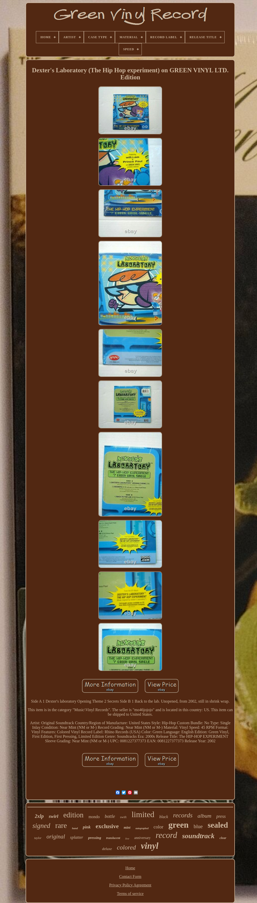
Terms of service (130, 893)
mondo (94, 817)
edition (73, 815)
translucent (113, 838)
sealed (218, 825)
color (158, 826)
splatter (76, 837)
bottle (110, 816)
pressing (94, 838)
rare (61, 825)
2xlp (39, 816)
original (55, 836)
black (163, 817)
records (183, 815)
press (221, 816)
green (178, 824)
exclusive (107, 826)
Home (130, 868)
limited (143, 814)
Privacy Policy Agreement (130, 885)
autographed (142, 828)
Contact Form (130, 876)
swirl (53, 816)
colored (126, 847)
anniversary (142, 838)
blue (198, 826)
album (204, 816)
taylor (37, 838)
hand (75, 828)
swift (123, 817)
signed (41, 825)
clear (223, 838)
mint (127, 827)
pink (87, 827)
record (166, 835)
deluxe (107, 849)
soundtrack (198, 836)
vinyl (149, 846)
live (127, 838)
